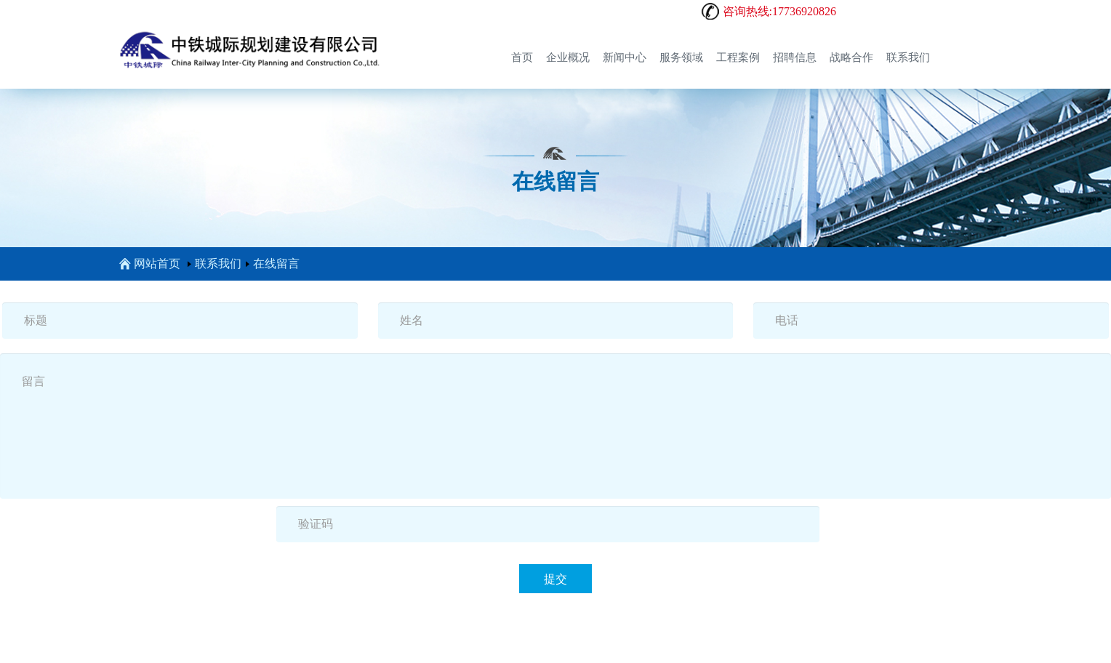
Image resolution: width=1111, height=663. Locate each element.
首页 (522, 57)
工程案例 (738, 57)
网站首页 (149, 263)
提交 (555, 579)
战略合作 (851, 57)
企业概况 (568, 57)
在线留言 (276, 263)
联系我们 (908, 57)
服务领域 (681, 57)
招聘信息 (795, 57)
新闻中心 (624, 57)
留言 (555, 426)
